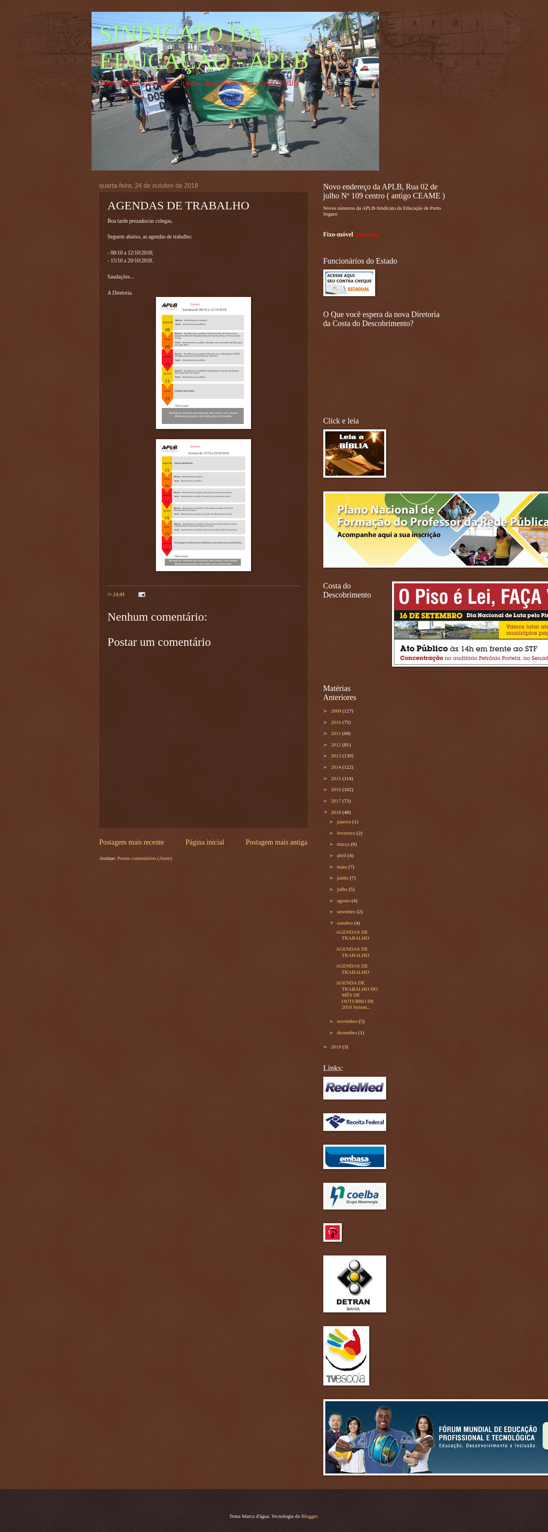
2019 (336, 1047)
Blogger (309, 1516)
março (344, 844)
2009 (336, 711)
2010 (336, 722)
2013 (336, 756)
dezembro (347, 1032)
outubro (345, 923)
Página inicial (204, 842)
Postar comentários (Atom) (144, 858)
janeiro (344, 822)
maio (342, 867)
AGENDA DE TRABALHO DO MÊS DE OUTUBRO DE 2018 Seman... (357, 995)
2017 (336, 801)
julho (343, 889)
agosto (344, 900)
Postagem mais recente (131, 842)
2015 (336, 778)
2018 (336, 812)
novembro (348, 1021)
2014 (336, 767)
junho (343, 878)
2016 (336, 789)
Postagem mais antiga (276, 842)
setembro (347, 911)
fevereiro (347, 833)
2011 (336, 733)
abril (342, 855)
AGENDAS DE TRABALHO (352, 935)
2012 (336, 745)
